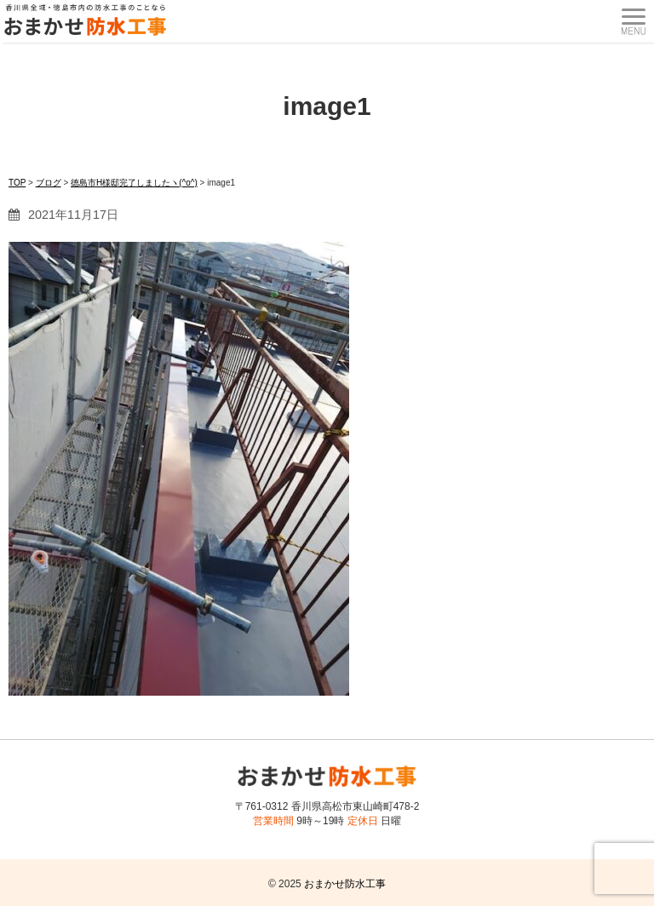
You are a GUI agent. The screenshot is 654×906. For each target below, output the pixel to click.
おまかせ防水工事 (345, 884)
